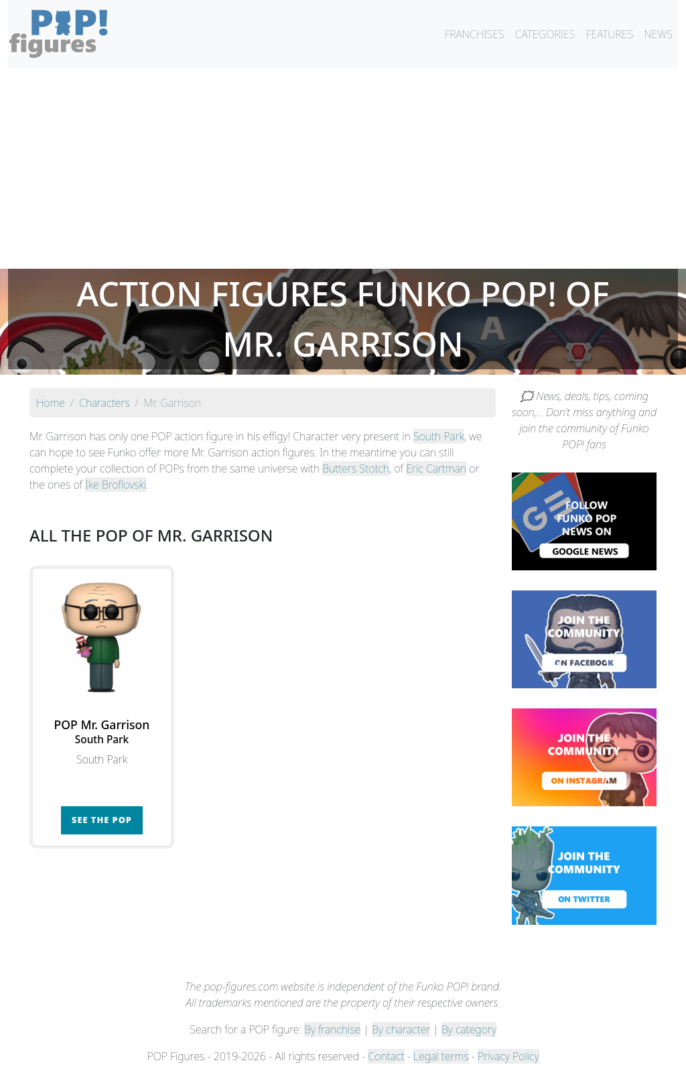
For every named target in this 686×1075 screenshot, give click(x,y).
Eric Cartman (436, 468)
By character (401, 1029)
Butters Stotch (355, 468)
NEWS (658, 34)
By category (468, 1029)
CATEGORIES (545, 34)
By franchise (332, 1029)
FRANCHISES (474, 34)
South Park (438, 436)
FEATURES (609, 34)
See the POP (102, 820)
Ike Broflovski (115, 484)
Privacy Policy (508, 1056)
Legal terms (440, 1056)
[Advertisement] (343, 168)
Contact (386, 1056)
